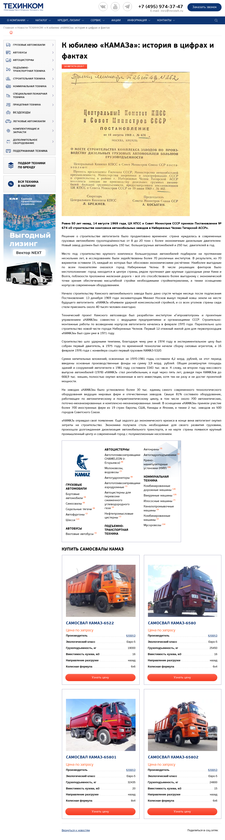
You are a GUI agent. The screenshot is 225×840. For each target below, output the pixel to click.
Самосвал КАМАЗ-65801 (91, 757)
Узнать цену (100, 677)
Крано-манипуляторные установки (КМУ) (157, 464)
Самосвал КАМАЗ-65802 (173, 757)
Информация (137, 20)
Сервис (96, 20)
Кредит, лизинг (69, 20)
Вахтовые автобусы (81, 534)
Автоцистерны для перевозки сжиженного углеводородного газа (118, 500)
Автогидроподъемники (162, 455)
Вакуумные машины (160, 495)
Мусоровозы (154, 525)
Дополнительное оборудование (20, 141)
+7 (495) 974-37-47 (160, 7)
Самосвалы (75, 503)
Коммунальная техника (25, 86)
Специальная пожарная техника (25, 95)
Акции (116, 20)
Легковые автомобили (24, 121)
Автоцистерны (19, 60)
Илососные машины (159, 501)
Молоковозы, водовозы (114, 470)
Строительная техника (24, 78)
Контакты (164, 20)
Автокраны (153, 449)
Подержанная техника (25, 151)
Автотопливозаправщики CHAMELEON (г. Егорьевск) (122, 459)
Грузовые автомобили (24, 45)
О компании (16, 20)
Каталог (41, 20)
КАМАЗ (130, 635)
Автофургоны (77, 514)
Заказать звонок (204, 7)
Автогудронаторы (119, 478)
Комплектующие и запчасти (21, 130)
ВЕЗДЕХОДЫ (17, 112)
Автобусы (15, 52)
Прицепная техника (22, 105)
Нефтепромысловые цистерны (119, 516)
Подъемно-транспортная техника (24, 69)
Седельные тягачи (80, 509)
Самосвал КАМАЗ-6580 (172, 623)
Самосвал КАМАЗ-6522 (90, 623)
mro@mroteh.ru (172, 11)
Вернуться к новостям (76, 830)
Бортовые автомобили (76, 496)
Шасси (72, 520)
